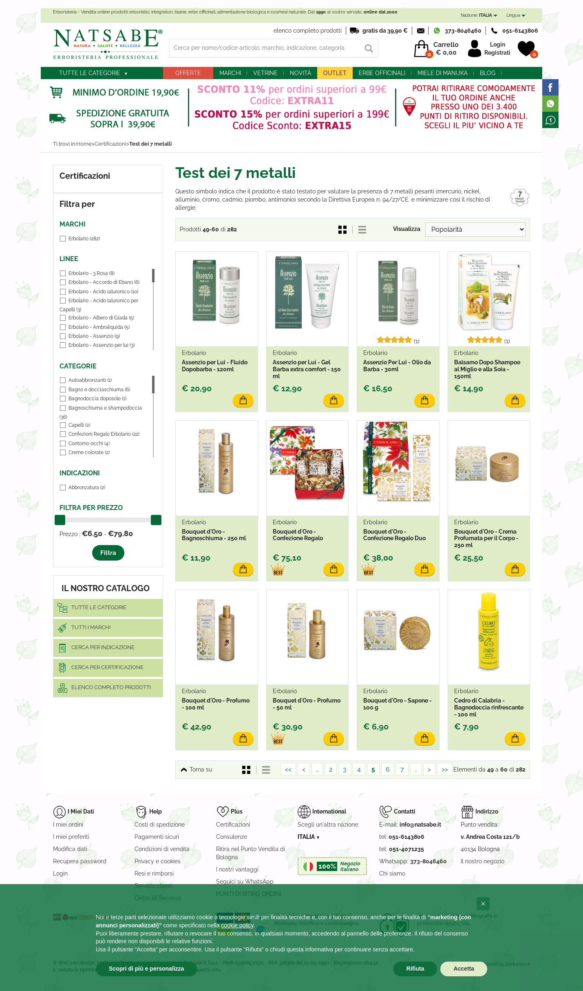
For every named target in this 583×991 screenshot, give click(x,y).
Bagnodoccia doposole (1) (97, 398)
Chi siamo (392, 873)
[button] (483, 903)
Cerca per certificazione (107, 667)
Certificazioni (110, 144)
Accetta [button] (463, 968)
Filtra (108, 552)
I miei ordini (68, 824)
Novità (300, 73)
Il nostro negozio (482, 861)
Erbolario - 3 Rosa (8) (91, 273)
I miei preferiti (71, 837)
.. (317, 769)
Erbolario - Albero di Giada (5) (101, 318)
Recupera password (79, 861)
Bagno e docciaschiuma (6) (99, 389)
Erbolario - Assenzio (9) (94, 336)
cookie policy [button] (237, 925)
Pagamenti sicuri (157, 837)
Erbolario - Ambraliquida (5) (99, 327)
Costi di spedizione (160, 824)
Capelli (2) (79, 425)
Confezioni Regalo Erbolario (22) (103, 434)
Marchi (230, 73)
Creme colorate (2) (89, 452)
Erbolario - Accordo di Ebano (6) (103, 282)
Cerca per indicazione (103, 647)
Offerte (188, 73)
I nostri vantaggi (237, 869)
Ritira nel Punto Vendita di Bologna (250, 853)
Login (497, 44)
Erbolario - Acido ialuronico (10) (103, 292)
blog (487, 73)
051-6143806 (520, 30)
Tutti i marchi (90, 627)
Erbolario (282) (84, 239)
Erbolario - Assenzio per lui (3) (101, 345)
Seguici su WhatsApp (245, 881)
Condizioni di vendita (162, 849)
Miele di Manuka (442, 73)
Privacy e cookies (158, 861)
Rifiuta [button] (415, 968)
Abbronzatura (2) (86, 487)
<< (288, 769)
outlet (335, 73)
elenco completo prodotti (308, 30)
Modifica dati (70, 849)
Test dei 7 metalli (150, 144)
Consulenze (231, 837)
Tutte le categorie (89, 73)
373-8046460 (463, 30)
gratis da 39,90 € (385, 30)
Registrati (497, 52)
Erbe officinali (382, 73)
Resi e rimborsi (154, 873)
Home (84, 144)
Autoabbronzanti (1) (90, 380)
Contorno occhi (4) (89, 443)
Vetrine (265, 73)
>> (445, 769)
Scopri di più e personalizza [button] (146, 968)
